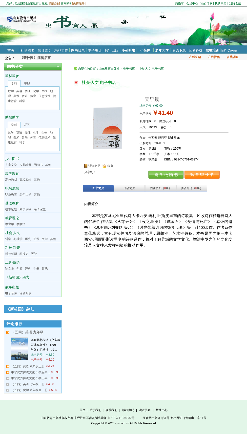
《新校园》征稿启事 (35, 58)
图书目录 (78, 50)
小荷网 (145, 50)
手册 (36, 268)
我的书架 (220, 3)
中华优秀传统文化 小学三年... (30, 378)
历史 (28, 239)
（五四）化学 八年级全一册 (29, 390)
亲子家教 (40, 209)
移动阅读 (25, 293)
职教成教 (12, 188)
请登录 (54, 3)
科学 (22, 101)
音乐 (25, 96)
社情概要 (28, 50)
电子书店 (95, 50)
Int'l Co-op (229, 50)
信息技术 (44, 96)
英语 (19, 91)
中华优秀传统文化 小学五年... (30, 372)
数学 (11, 91)
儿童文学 (11, 165)
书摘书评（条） (160, 188)
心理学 (18, 239)
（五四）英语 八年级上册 (27, 366)
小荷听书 (128, 50)
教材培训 (212, 50)
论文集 (9, 268)
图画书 (38, 165)
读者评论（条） (192, 188)
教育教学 (44, 50)
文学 (45, 239)
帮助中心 (161, 410)
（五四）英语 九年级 (27, 332)
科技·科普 (12, 248)
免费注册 (79, 3)
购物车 (179, 3)
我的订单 (206, 3)
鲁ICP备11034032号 (121, 418)
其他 (48, 165)
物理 (28, 91)
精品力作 (61, 50)
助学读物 (25, 209)
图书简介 (98, 188)
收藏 (110, 166)
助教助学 (12, 117)
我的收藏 (235, 3)
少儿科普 (25, 165)
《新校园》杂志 (17, 277)
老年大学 (162, 50)
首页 (10, 50)
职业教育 (11, 194)
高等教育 (12, 174)
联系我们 (111, 410)
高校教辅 (25, 179)
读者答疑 (196, 50)
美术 (16, 96)
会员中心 (192, 3)
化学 (36, 91)
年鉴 (19, 268)
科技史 (24, 254)
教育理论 (12, 218)
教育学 (9, 224)
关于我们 (95, 410)
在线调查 (233, 57)
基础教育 (12, 203)
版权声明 (128, 410)
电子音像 (11, 293)
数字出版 (112, 50)
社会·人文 (12, 233)
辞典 (28, 268)
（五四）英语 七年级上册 (27, 384)
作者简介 (129, 188)
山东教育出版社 (109, 68)
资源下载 (179, 50)
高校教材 (11, 179)
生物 (44, 91)
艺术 (36, 239)
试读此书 (94, 166)
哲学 (8, 239)
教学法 (21, 224)
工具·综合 (12, 262)
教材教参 (12, 76)
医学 (34, 254)
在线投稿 (214, 57)
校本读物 (11, 209)
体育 (33, 96)
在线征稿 (195, 57)
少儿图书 (12, 159)
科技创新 (11, 254)
